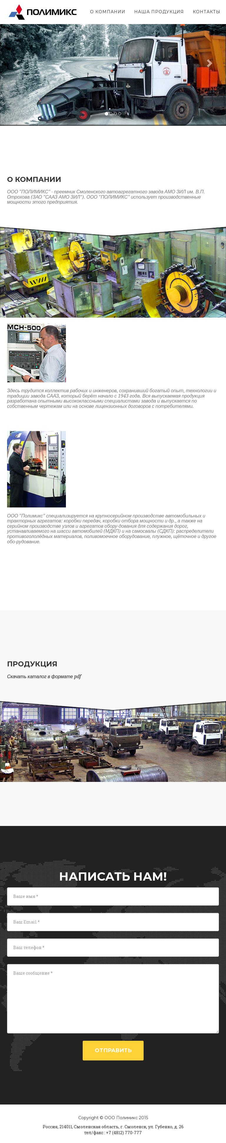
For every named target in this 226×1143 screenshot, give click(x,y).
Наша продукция (157, 10)
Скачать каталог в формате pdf (44, 676)
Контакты (205, 10)
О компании (106, 10)
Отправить (113, 1050)
